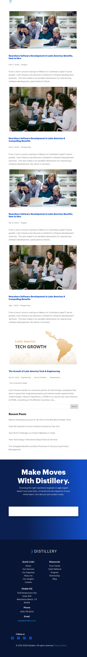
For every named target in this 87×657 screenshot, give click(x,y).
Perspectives (26, 147)
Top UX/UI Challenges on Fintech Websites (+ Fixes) (32, 433)
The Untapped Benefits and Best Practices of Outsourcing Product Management (39, 448)
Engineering (26, 377)
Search (74, 406)
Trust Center (54, 566)
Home (28, 566)
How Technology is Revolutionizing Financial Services (33, 440)
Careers (28, 582)
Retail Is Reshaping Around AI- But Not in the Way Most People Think (40, 420)
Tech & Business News (18, 383)
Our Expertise (28, 573)
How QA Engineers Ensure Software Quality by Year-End (34, 426)
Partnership (54, 576)
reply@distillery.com (27, 621)
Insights (24, 65)
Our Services (28, 569)
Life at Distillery (40, 377)
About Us (28, 576)
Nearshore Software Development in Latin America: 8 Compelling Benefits (37, 139)
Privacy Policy (60, 646)
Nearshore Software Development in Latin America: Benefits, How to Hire (41, 57)
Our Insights (28, 579)
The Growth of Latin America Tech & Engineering (34, 371)
